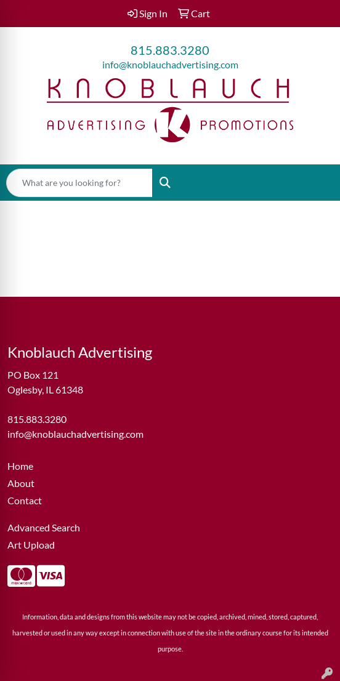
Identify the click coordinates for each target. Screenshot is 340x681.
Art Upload (31, 544)
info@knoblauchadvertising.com (170, 64)
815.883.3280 (170, 49)
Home (20, 466)
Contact (24, 500)
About (20, 483)
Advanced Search (43, 527)
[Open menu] (315, 183)
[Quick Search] (79, 183)
